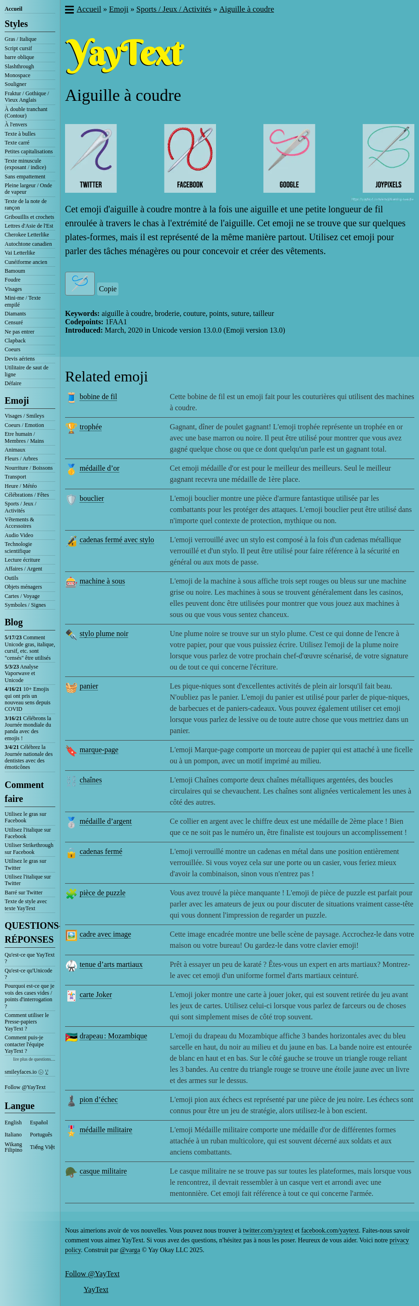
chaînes (90, 780)
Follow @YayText (25, 1087)
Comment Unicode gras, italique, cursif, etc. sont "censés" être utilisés (30, 647)
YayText (96, 1289)
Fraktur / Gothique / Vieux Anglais (27, 96)
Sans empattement (25, 176)
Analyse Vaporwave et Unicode (21, 673)
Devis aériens (20, 358)
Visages (13, 289)
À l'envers (16, 124)
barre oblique (19, 57)
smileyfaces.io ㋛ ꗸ (26, 1072)
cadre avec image (105, 934)
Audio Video (19, 535)
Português (41, 1134)
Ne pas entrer (19, 331)
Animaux (15, 449)
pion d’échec (98, 1099)
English (13, 1122)
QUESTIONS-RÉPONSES (30, 932)
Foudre (12, 279)
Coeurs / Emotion (24, 425)
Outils (11, 578)
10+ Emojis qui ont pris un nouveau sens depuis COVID (28, 699)
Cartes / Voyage (22, 596)
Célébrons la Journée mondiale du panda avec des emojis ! (28, 728)
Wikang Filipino (13, 1147)
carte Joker (95, 994)
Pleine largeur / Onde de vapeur (28, 188)
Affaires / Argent (23, 568)
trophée (90, 427)
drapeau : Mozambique (113, 1036)
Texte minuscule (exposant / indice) (25, 164)
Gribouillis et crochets (29, 217)
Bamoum (15, 271)
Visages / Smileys (24, 416)
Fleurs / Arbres (21, 458)
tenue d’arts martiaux (111, 964)
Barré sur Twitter (24, 892)
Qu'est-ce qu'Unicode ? (28, 973)
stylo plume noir (103, 633)
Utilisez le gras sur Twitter (25, 864)
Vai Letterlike (20, 252)
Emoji (17, 400)
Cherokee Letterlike (27, 234)
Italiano (13, 1134)
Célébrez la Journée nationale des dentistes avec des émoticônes (28, 757)
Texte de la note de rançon (25, 204)
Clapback (15, 340)
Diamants (15, 313)
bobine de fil (98, 396)
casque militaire (103, 1171)
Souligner (15, 84)
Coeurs (12, 349)
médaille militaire (105, 1130)
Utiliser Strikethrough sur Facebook (29, 848)
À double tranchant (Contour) (26, 112)
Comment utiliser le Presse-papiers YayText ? (27, 1022)
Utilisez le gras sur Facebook (25, 817)
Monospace (17, 75)
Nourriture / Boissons (28, 468)
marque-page (98, 750)
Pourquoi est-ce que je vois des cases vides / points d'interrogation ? (29, 996)
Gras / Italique (21, 39)
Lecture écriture (22, 560)
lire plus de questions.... (34, 1059)
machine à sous (102, 581)
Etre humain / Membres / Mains (24, 437)
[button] (69, 11)
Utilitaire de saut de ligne (26, 370)
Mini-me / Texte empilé (23, 301)
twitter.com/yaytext (268, 1230)
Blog (14, 622)
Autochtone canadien (28, 244)
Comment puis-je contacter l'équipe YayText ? (24, 1044)
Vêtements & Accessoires (19, 522)
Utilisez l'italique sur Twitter (28, 879)
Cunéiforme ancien (26, 262)
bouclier (91, 498)
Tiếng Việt (42, 1147)
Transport (15, 476)
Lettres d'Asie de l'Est (29, 226)
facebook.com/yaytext (330, 1230)
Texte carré (17, 142)
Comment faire (24, 792)
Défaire (13, 383)
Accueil (13, 9)
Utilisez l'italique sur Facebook (28, 833)
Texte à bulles (20, 134)
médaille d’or (99, 468)
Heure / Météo (21, 486)
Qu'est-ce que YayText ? (30, 958)
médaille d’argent (105, 821)
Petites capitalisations (29, 151)
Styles (16, 24)
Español (39, 1122)
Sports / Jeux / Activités (20, 506)
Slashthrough (19, 66)
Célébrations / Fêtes (27, 495)
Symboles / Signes (25, 605)
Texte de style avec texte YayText (26, 904)
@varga (130, 1250)
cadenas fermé (100, 851)
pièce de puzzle (102, 893)
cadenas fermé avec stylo (116, 540)
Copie (108, 289)
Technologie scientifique (18, 547)
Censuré (14, 322)
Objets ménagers (23, 587)
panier (88, 686)
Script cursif (18, 48)
